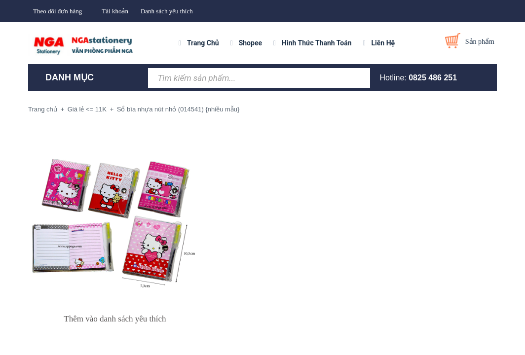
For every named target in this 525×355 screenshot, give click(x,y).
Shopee (250, 43)
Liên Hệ (383, 43)
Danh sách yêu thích (167, 11)
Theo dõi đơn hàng (57, 11)
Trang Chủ (203, 43)
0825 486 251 (433, 77)
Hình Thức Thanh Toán (316, 43)
